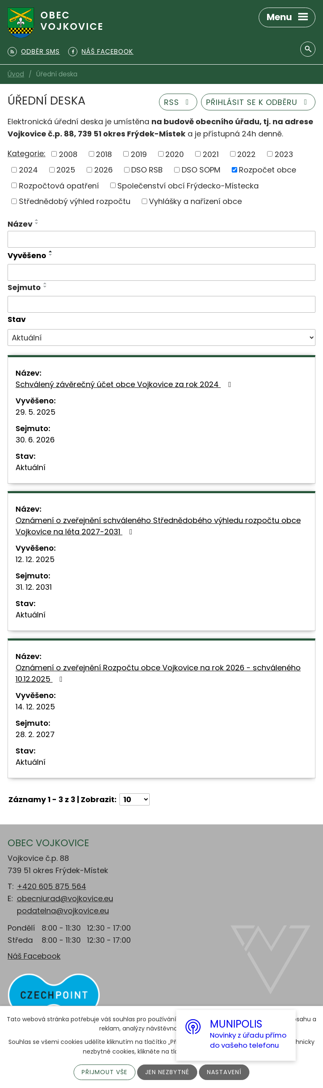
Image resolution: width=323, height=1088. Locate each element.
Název (20, 224)
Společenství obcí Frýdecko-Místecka (188, 185)
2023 (284, 154)
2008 (68, 154)
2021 (211, 154)
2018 (104, 154)
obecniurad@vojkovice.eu (65, 898)
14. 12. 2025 (35, 706)
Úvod (16, 74)
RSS (178, 102)
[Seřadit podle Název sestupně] (37, 223)
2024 (28, 170)
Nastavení (224, 1072)
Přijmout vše (104, 1072)
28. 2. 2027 (35, 734)
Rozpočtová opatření (59, 185)
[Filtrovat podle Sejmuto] (161, 304)
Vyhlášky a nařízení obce (195, 201)
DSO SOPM (201, 170)
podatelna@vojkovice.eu (63, 910)
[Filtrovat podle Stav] (161, 337)
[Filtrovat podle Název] (161, 239)
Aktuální (30, 467)
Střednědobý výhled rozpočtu (74, 201)
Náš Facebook (34, 956)
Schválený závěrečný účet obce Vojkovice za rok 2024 (125, 384)
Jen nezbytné (167, 1072)
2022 (246, 154)
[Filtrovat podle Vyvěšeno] (161, 272)
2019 (139, 154)
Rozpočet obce (267, 170)
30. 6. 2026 (35, 439)
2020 (174, 154)
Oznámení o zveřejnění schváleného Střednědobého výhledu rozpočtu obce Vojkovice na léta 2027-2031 (158, 526)
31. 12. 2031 (34, 587)
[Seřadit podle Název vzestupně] (37, 220)
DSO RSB (147, 170)
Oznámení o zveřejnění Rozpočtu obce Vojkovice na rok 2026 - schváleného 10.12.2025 (158, 673)
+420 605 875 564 (51, 886)
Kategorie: (26, 153)
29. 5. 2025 (36, 412)
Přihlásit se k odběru (258, 102)
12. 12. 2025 (35, 559)
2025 (65, 170)
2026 (103, 170)
